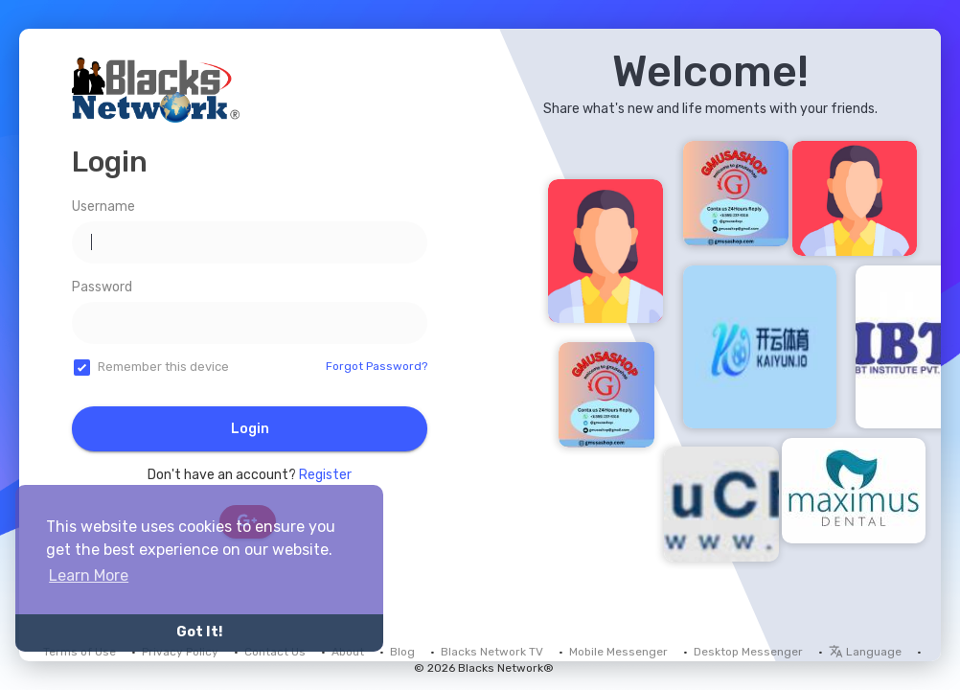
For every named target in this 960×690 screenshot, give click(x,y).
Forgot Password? (376, 366)
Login (250, 429)
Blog (402, 651)
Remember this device (163, 366)
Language (865, 651)
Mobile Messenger (618, 651)
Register (325, 475)
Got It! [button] (199, 632)
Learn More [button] (88, 575)
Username (103, 206)
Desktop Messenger (748, 651)
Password (102, 287)
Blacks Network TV (492, 651)
